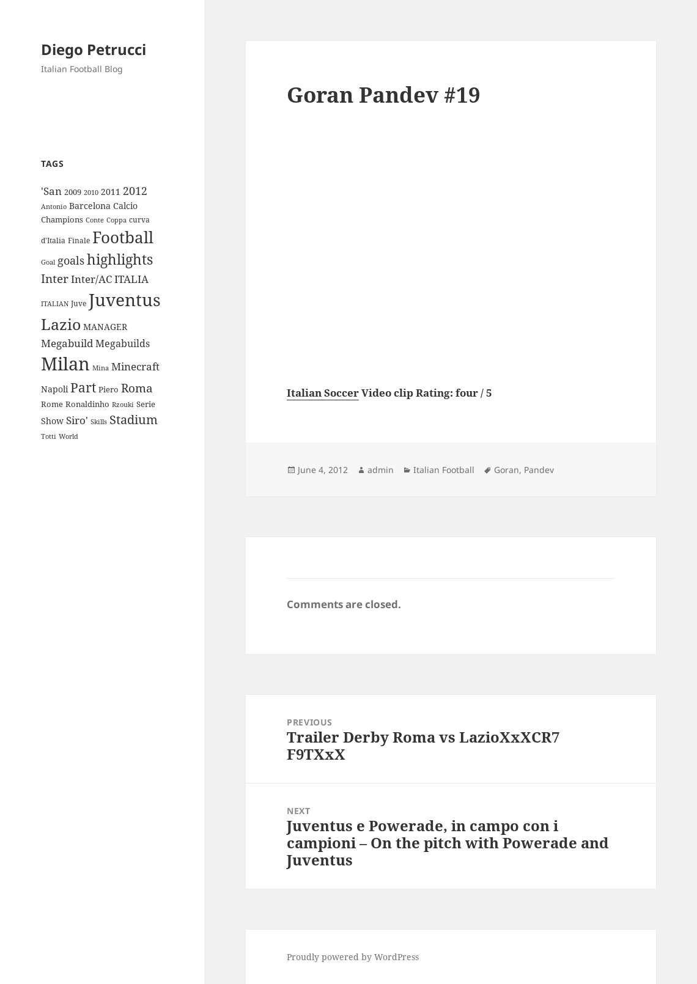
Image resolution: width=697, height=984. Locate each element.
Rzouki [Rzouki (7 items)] (123, 404)
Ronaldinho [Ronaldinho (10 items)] (87, 403)
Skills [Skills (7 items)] (98, 421)
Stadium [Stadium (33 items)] (133, 419)
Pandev (539, 469)
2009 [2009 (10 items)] (72, 191)
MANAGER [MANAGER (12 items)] (105, 326)
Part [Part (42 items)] (83, 387)
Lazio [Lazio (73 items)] (61, 324)
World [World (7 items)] (68, 436)
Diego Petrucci (93, 49)
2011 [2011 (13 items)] (110, 191)
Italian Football (443, 469)
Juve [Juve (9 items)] (78, 303)
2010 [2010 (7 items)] (91, 192)
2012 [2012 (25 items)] (135, 190)
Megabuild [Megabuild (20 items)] (67, 343)
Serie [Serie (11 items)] (145, 403)
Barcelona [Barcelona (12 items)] (90, 205)
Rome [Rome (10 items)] (52, 403)
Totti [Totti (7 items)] (48, 436)
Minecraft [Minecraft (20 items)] (135, 366)
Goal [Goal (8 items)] (48, 261)
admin (380, 469)
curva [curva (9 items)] (139, 220)
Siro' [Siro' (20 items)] (77, 420)
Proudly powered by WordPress (353, 957)
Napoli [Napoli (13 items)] (54, 389)
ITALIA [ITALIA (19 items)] (131, 279)
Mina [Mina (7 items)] (100, 368)
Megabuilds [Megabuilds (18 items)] (122, 343)
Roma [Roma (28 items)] (137, 388)
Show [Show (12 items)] (52, 421)
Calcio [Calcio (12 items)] (125, 205)
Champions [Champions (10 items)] (62, 219)
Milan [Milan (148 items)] (65, 363)
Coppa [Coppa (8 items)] (116, 219)
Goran (506, 469)
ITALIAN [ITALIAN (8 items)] (54, 303)
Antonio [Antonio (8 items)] (54, 206)
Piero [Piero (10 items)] (108, 389)
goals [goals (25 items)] (70, 260)
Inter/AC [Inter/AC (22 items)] (91, 278)
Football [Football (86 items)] (122, 237)
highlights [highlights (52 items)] (120, 259)
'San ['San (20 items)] (51, 191)
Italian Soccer (323, 393)
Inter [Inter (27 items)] (54, 278)
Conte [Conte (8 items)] (95, 219)
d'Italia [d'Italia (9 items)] (53, 240)
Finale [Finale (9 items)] (79, 240)
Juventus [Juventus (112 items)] (125, 299)
